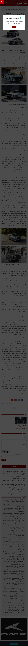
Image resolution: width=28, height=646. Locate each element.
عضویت (14, 26)
